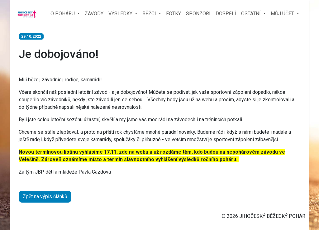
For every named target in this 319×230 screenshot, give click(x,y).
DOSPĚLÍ (226, 14)
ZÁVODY (94, 14)
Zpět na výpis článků (45, 196)
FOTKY (173, 14)
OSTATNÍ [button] (251, 14)
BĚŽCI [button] (149, 14)
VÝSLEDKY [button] (121, 14)
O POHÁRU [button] (63, 14)
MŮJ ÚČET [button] (283, 14)
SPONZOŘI (198, 14)
